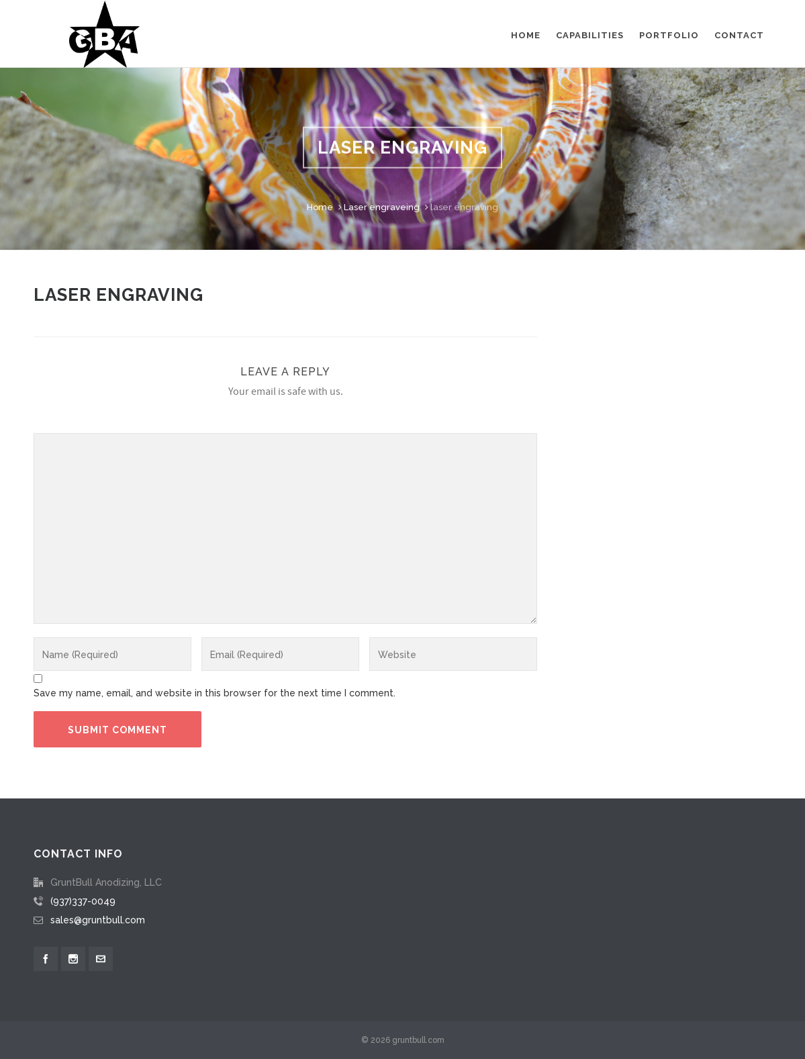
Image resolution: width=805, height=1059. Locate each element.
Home (320, 207)
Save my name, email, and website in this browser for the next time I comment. (214, 693)
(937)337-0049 (82, 901)
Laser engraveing (382, 207)
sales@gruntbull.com (97, 920)
